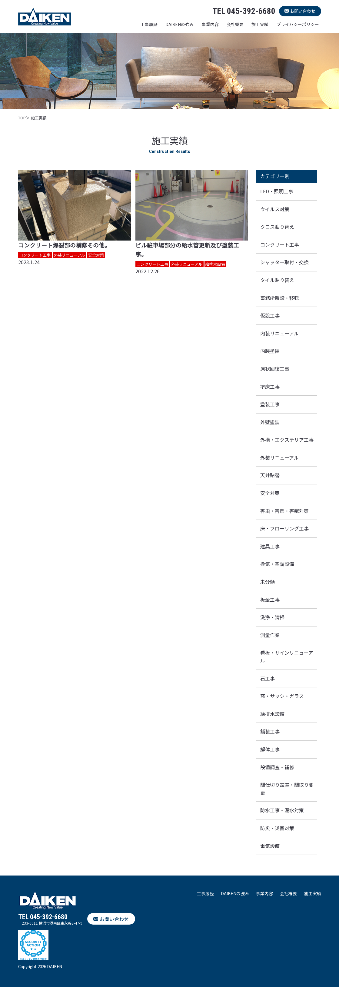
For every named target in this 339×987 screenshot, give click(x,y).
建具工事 (270, 546)
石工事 (267, 678)
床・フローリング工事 (284, 528)
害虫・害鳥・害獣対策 (284, 510)
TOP (22, 118)
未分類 (267, 581)
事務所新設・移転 (279, 297)
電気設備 (270, 845)
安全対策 (270, 493)
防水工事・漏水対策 (282, 810)
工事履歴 (149, 24)
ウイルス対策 (274, 209)
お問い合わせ (302, 11)
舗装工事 (270, 731)
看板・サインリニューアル (286, 656)
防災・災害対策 (277, 828)
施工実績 (259, 24)
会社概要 (235, 24)
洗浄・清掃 (272, 617)
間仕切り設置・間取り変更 (287, 788)
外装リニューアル (279, 457)
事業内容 (210, 24)
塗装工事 (270, 404)
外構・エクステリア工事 (287, 439)
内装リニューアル (279, 333)
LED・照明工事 (276, 191)
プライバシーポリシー (298, 24)
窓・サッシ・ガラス (282, 696)
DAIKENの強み (179, 24)
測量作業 (270, 635)
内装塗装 (270, 350)
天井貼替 (270, 475)
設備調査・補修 (277, 767)
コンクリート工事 (279, 244)
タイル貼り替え (277, 280)
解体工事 (270, 749)
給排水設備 (272, 713)
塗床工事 (270, 386)
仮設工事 (270, 315)
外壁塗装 (270, 422)
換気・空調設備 (277, 563)
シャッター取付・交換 (284, 262)
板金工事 (270, 599)
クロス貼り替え (277, 226)
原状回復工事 (274, 368)
